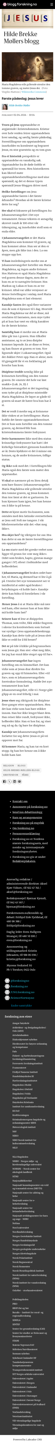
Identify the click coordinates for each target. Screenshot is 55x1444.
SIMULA (16, 1320)
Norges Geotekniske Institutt (27, 1236)
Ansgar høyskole (20, 1023)
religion (8, 765)
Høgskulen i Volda (21, 1094)
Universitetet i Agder (22, 1378)
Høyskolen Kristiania (23, 1102)
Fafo (14, 1051)
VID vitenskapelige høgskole (26, 1421)
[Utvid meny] (52, 4)
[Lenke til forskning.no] (24, 3)
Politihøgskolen (20, 1299)
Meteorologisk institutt (24, 1127)
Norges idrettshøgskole (24, 1253)
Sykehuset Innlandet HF (24, 1358)
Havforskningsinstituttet (24, 1081)
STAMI (15, 1341)
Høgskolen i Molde (21, 1085)
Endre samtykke (21, 1005)
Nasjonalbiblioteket (22, 1181)
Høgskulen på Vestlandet (24, 1098)
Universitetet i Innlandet (24, 1387)
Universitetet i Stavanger (24, 1396)
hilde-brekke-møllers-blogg (21, 770)
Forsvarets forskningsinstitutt (27, 1063)
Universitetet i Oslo (22, 1391)
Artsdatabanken (20, 1035)
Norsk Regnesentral (22, 1262)
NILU (14, 1148)
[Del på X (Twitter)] (9, 781)
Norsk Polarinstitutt (22, 1258)
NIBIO (15, 1136)
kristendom (10, 775)
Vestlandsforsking (21, 1412)
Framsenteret (19, 1068)
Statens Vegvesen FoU (23, 1345)
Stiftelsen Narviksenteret (25, 1349)
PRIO (14, 1304)
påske (25, 775)
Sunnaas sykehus (21, 1353)
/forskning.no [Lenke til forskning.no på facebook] (19, 986)
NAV (14, 1131)
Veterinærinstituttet (22, 1416)
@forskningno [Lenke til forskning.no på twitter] (19, 980)
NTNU (15, 1176)
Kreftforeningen (20, 1115)
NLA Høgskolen (20, 1157)
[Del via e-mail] (19, 781)
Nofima (16, 1223)
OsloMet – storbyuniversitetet (27, 1290)
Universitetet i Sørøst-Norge (26, 1400)
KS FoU (15, 1111)
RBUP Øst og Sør (20, 1308)
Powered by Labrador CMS (27, 1439)
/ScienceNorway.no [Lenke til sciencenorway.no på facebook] (22, 997)
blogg (21, 765)
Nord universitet (20, 1228)
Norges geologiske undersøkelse (28, 1249)
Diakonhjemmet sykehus (24, 1039)
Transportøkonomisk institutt (27, 1370)
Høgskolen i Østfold (22, 1089)
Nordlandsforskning (22, 1232)
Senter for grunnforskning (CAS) (28, 1329)
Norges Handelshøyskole (25, 1240)
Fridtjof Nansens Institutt (25, 1072)
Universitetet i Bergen (23, 1383)
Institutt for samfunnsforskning (28, 1106)
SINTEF (16, 1324)
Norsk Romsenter (21, 1266)
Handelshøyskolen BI (23, 1076)
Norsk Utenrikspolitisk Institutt (28, 1271)
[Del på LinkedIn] (14, 781)
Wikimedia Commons (34, 92)
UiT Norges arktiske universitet (28, 1374)
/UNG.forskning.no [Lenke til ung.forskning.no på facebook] (22, 992)
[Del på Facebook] (4, 781)
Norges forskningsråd (23, 1245)
